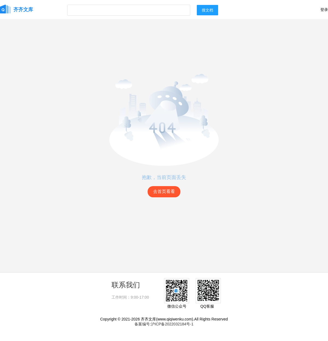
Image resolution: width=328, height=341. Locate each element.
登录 (324, 9)
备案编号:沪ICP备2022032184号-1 (164, 324)
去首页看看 (164, 191)
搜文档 (207, 10)
